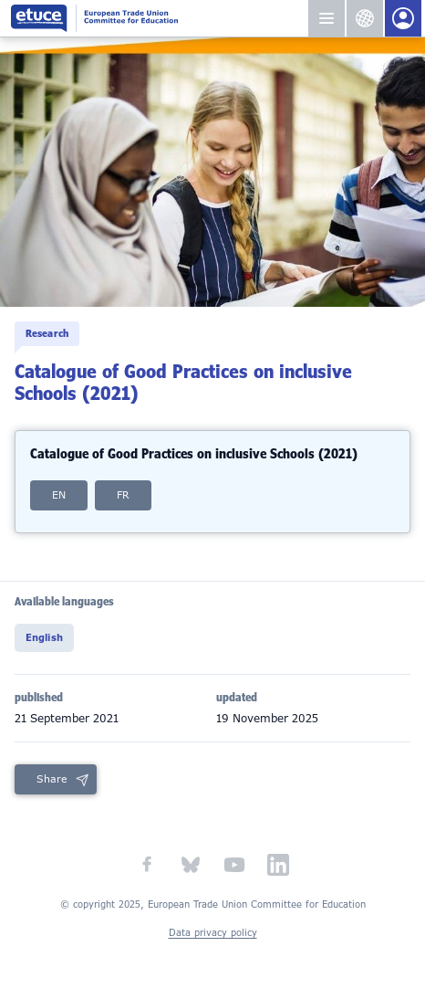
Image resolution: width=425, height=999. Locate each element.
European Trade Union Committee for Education (158, 18)
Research (47, 333)
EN (59, 495)
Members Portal (403, 18)
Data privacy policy (213, 933)
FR (123, 495)
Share (51, 779)
